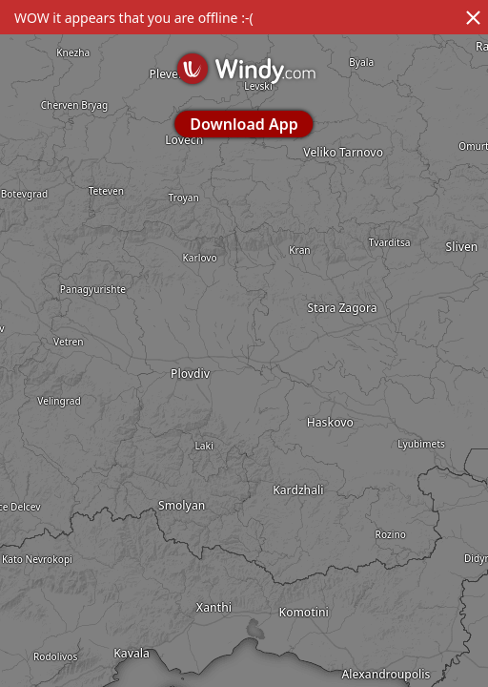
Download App (243, 124)
